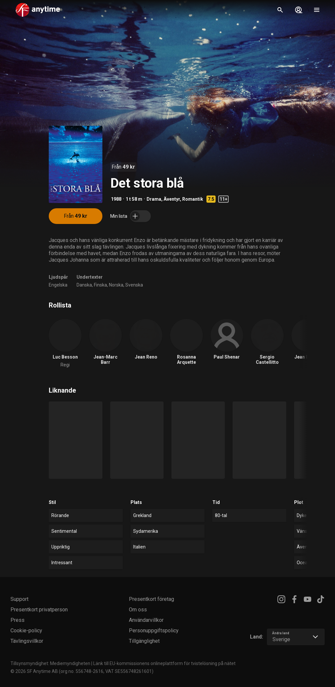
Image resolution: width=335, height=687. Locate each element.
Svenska (134, 285)
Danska (84, 285)
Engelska (58, 285)
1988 (116, 199)
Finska (100, 285)
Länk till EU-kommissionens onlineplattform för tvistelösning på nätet (164, 663)
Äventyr (172, 199)
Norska (116, 285)
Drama (154, 199)
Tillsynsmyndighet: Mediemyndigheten (50, 663)
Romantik (192, 199)
